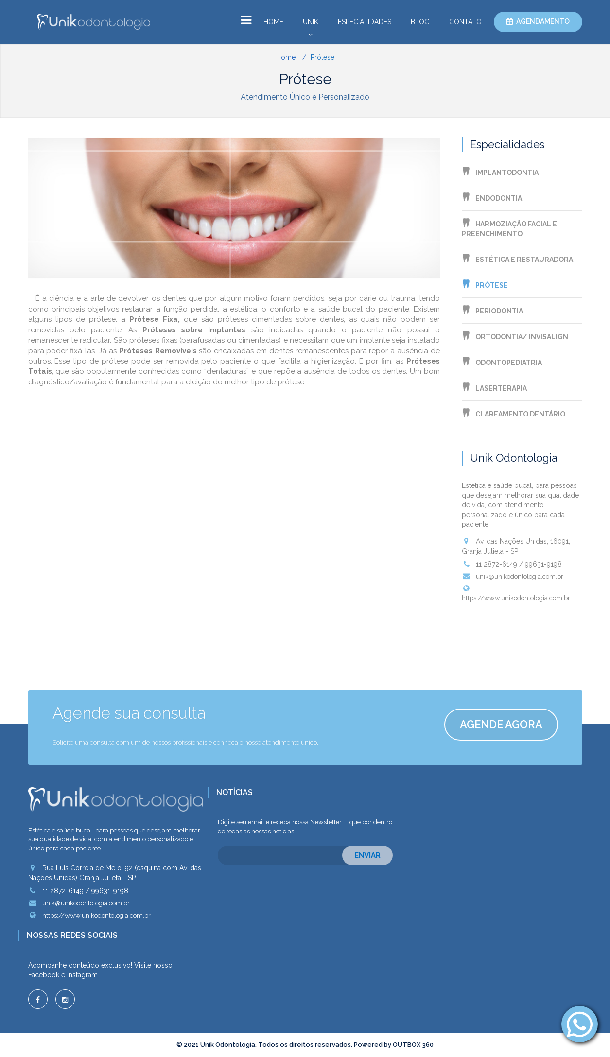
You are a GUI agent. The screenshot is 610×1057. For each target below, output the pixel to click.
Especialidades (364, 22)
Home (273, 22)
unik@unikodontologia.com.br (512, 576)
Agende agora (501, 724)
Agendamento (543, 21)
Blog (420, 22)
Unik (310, 24)
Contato (465, 22)
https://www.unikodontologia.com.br (516, 593)
